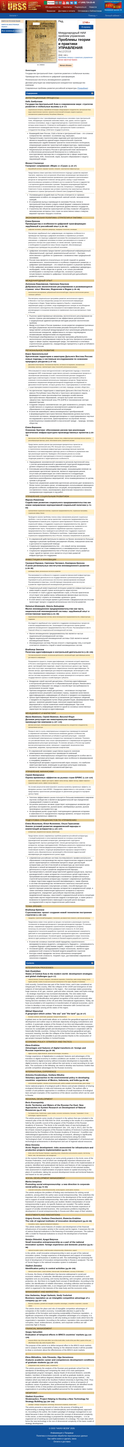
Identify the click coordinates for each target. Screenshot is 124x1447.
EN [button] (60, 3)
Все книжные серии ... (12, 31)
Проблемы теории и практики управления (75, 57)
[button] (64, 2)
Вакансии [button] (50, 11)
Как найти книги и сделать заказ (62, 1439)
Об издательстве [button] (53, 7)
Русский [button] (51, 3)
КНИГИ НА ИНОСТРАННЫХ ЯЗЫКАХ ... (10, 26)
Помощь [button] (92, 16)
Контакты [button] (67, 7)
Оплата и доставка (62, 1442)
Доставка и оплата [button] (66, 11)
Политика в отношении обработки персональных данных (62, 1436)
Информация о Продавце (61, 1433)
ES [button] (56, 3)
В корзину (86, 27)
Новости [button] (93, 7)
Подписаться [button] (80, 7)
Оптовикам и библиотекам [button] (90, 11)
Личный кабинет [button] (112, 16)
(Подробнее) (82, 88)
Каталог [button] (12, 16)
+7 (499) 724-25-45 (86, 2)
